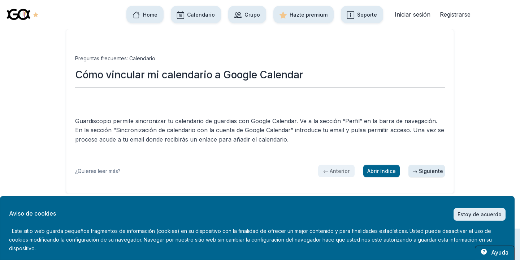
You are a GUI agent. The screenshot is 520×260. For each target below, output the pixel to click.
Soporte (362, 14)
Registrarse (455, 14)
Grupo (247, 14)
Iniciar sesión (412, 14)
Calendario (196, 14)
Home (145, 14)
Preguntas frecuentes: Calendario (115, 58)
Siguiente (427, 171)
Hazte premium (304, 14)
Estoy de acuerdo (480, 214)
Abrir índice (381, 171)
